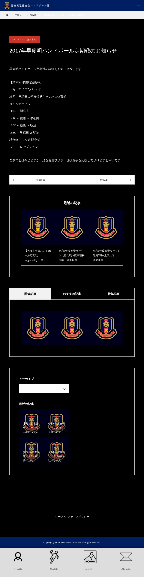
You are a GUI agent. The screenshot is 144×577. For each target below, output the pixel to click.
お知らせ (31, 39)
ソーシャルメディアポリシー (72, 516)
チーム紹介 (18, 569)
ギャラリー (90, 569)
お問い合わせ (126, 569)
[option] (38, 238)
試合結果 (54, 569)
